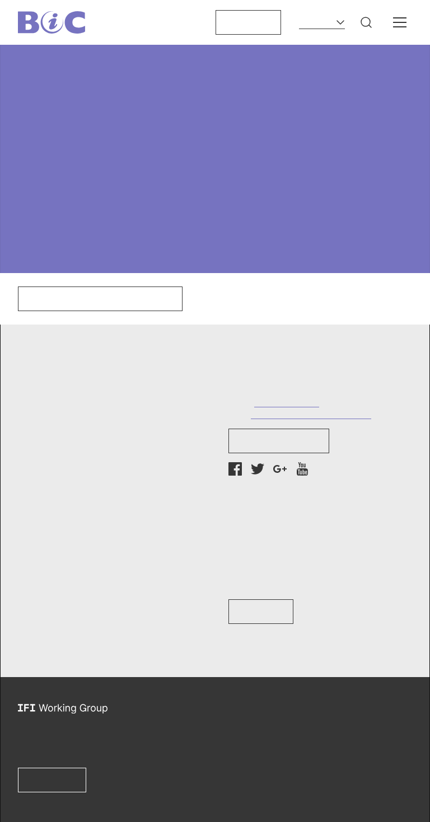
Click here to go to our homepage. (100, 299)
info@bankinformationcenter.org (311, 413)
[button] (366, 22)
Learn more (52, 780)
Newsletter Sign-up (279, 441)
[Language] (322, 22)
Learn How (261, 611)
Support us (248, 22)
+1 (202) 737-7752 (286, 402)
